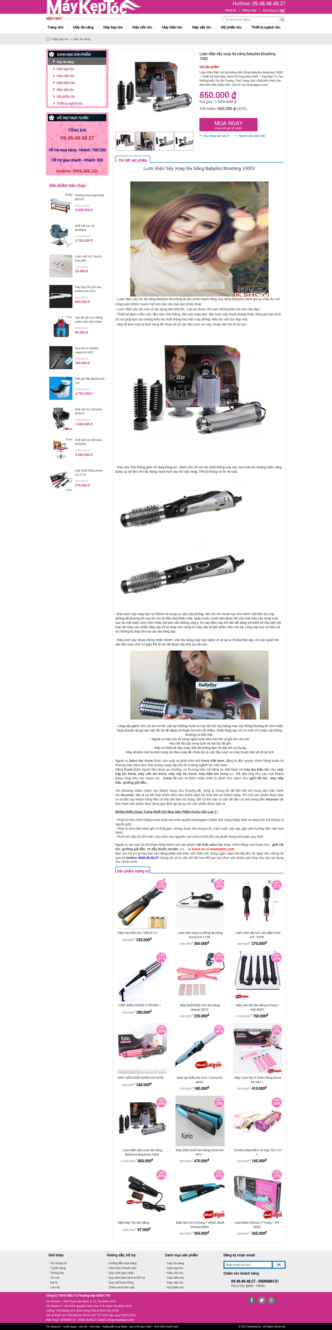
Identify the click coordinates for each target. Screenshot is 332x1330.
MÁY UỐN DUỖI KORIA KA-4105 (140, 1077)
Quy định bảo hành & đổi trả (127, 1277)
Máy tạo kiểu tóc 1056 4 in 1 (138, 932)
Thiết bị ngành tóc (69, 103)
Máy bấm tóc (65, 83)
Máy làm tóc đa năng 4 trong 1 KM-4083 (258, 1007)
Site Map (94, 1326)
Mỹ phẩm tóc (65, 96)
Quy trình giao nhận (121, 1273)
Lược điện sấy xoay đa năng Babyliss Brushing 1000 (142, 1152)
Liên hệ (55, 1287)
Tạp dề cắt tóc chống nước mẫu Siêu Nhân (89, 319)
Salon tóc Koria (141, 761)
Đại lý (54, 1282)
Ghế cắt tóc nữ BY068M (85, 228)
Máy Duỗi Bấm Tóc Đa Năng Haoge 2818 (200, 1007)
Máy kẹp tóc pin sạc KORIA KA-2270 (88, 289)
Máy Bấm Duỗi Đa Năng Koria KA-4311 (200, 1152)
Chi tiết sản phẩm (132, 160)
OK (279, 1265)
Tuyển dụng (58, 1268)
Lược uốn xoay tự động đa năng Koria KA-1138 (200, 934)
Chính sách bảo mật (122, 1287)
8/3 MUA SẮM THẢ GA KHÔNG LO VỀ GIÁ (98, 18)
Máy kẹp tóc (65, 69)
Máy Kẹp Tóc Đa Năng (133, 1222)
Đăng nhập (249, 10)
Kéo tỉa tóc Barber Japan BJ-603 (86, 350)
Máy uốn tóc (65, 76)
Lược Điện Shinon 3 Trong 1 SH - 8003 (257, 1224)
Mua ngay (228, 124)
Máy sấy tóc (65, 89)
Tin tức (55, 1277)
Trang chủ (55, 27)
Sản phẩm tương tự (133, 871)
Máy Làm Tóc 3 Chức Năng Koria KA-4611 (257, 1079)
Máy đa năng (65, 62)
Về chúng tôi (58, 1263)
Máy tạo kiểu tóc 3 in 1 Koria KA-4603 (200, 1079)
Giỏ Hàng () (273, 10)
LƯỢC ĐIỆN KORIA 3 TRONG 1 (139, 1005)
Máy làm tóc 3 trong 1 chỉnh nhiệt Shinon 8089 (200, 1224)
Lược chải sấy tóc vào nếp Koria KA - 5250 (258, 934)
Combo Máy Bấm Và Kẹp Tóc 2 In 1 (257, 1152)
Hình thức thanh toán (122, 1268)
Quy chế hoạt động (121, 1282)
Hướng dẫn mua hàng (122, 1263)
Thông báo (57, 1273)
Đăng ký (230, 10)
